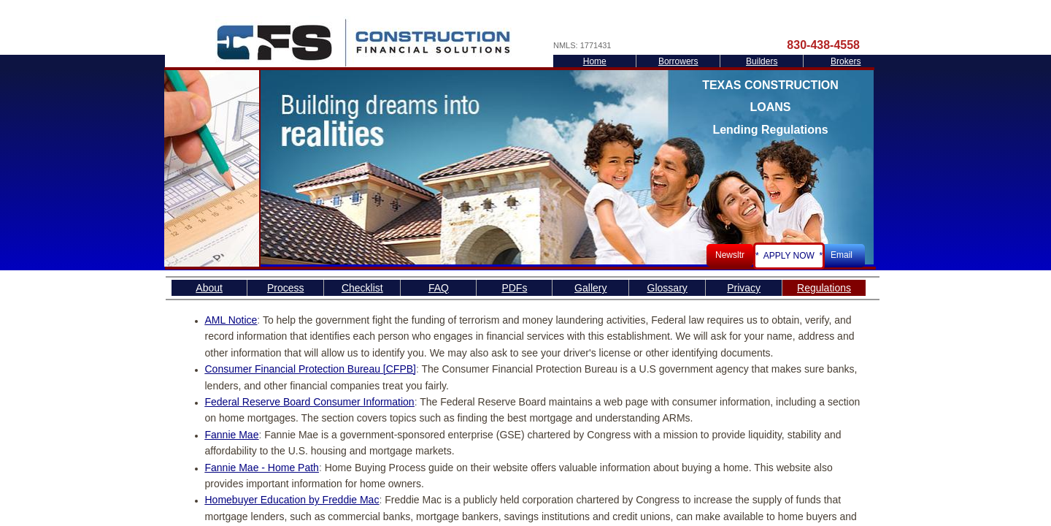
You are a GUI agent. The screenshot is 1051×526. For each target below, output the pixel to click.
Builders (761, 61)
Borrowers (678, 61)
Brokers (846, 61)
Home (595, 61)
